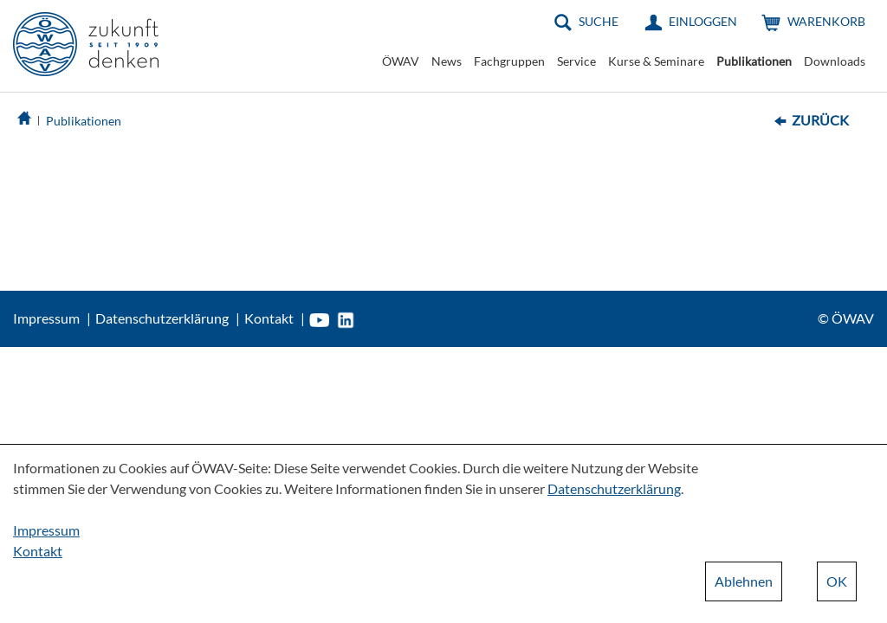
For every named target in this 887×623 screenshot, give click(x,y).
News (446, 61)
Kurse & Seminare (656, 61)
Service (576, 61)
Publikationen (754, 61)
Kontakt (269, 318)
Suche (598, 21)
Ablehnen (744, 581)
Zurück (820, 120)
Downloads (834, 61)
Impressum (46, 318)
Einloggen (703, 21)
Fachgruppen (509, 61)
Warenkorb (826, 21)
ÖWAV (400, 61)
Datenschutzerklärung (162, 318)
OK (836, 581)
